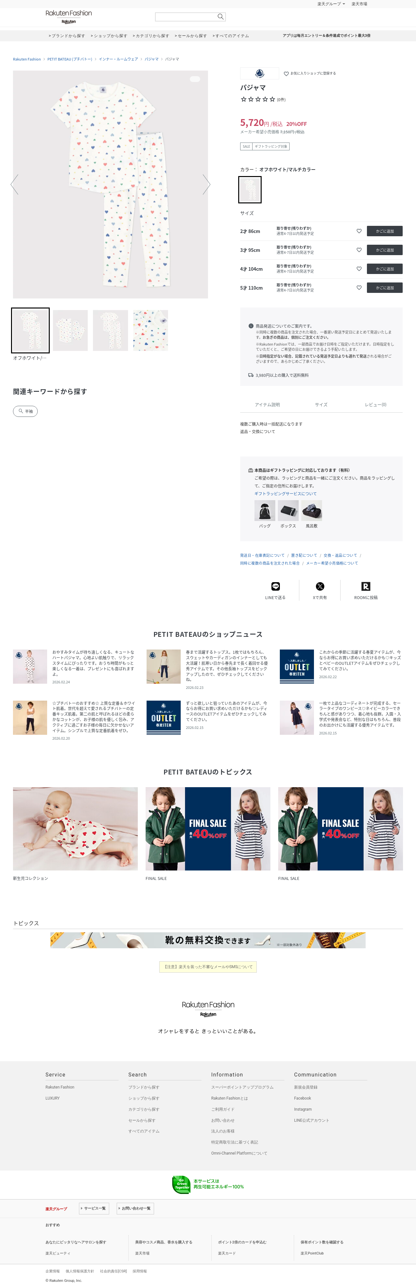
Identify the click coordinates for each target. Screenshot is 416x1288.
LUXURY (53, 1098)
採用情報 (140, 1271)
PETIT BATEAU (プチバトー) (69, 59)
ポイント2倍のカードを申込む (242, 1242)
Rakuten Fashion (96, 17)
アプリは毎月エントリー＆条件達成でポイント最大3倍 (326, 36)
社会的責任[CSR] (113, 1271)
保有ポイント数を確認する (322, 1242)
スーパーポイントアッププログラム (242, 1087)
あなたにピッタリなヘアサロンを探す (76, 1242)
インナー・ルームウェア (118, 59)
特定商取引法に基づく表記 (234, 1142)
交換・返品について (340, 555)
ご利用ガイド (223, 1109)
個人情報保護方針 (80, 1271)
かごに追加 (385, 231)
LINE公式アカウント (312, 1120)
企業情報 (53, 1271)
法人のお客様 (223, 1131)
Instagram (303, 1109)
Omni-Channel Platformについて (239, 1153)
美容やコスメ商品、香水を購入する (163, 1242)
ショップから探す (144, 1098)
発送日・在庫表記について (262, 555)
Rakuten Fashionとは (229, 1098)
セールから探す (142, 1120)
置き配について (304, 555)
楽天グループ (329, 4)
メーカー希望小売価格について (332, 563)
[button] (14, 184)
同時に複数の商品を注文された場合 (270, 563)
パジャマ (152, 59)
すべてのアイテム (144, 1131)
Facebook (302, 1098)
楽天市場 (359, 4)
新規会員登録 (306, 1087)
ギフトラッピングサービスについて (285, 494)
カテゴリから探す (144, 1109)
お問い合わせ (223, 1120)
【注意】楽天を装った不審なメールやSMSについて (208, 967)
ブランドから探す (144, 1087)
